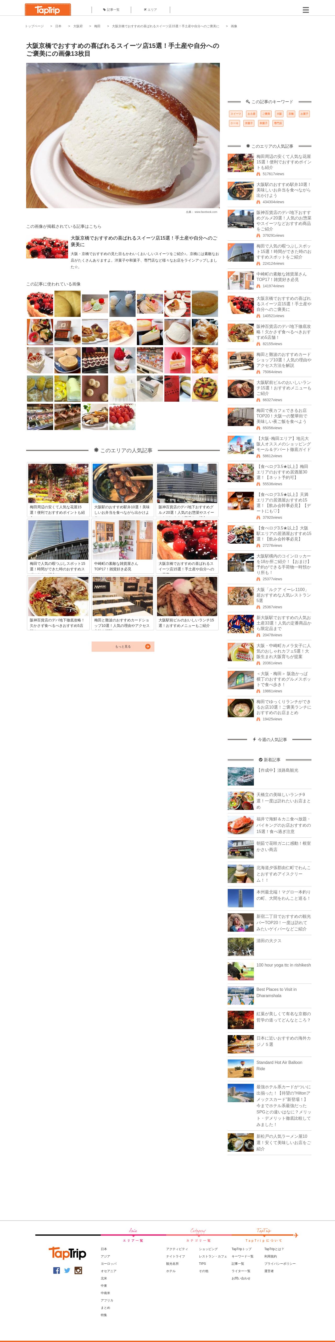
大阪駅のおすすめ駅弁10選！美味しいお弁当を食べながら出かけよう (283, 190)
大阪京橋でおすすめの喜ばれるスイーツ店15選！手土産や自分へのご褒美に (165, 26)
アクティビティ (177, 1249)
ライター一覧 (241, 1271)
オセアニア (108, 1271)
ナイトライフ (175, 1256)
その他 (203, 1271)
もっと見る (123, 646)
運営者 (269, 1271)
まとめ (105, 1308)
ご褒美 (266, 113)
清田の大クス (269, 940)
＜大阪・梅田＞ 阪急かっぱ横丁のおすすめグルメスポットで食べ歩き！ (283, 679)
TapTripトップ (242, 1249)
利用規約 (270, 1256)
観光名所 (172, 1264)
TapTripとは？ (274, 1249)
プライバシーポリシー (280, 1264)
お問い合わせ (241, 1278)
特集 (104, 1315)
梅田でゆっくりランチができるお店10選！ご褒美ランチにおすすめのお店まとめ (283, 707)
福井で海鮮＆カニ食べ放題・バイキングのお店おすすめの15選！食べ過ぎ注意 (283, 825)
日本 (58, 26)
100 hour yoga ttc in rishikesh (283, 965)
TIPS (202, 1264)
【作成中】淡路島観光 (277, 770)
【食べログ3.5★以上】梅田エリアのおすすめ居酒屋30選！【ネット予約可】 (282, 472)
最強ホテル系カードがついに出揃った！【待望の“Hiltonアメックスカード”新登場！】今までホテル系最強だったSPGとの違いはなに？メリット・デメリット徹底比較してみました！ (283, 1106)
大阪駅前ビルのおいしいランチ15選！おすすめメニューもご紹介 (283, 388)
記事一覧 (111, 10)
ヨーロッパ (108, 1264)
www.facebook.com (206, 212)
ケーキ (234, 123)
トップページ (34, 26)
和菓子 (263, 123)
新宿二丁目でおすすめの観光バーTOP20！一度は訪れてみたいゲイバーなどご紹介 (283, 922)
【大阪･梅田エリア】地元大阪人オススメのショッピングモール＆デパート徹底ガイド (283, 444)
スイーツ (236, 113)
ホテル (171, 1271)
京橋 (291, 113)
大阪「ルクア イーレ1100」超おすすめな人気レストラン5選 (283, 595)
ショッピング (208, 1249)
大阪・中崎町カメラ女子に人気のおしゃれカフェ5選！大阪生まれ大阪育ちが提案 (283, 651)
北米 (104, 1278)
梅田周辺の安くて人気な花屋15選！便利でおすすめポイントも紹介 (283, 162)
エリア (150, 10)
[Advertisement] (269, 67)
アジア (105, 1256)
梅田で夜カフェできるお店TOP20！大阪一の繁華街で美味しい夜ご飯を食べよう (281, 416)
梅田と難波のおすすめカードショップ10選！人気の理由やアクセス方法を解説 (283, 360)
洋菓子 (249, 123)
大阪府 (78, 26)
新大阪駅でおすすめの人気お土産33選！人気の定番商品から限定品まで (283, 623)
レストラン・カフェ (213, 1256)
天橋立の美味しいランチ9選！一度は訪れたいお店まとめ (283, 800)
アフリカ (107, 1300)
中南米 (105, 1293)
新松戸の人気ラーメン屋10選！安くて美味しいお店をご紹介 (283, 1142)
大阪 (279, 113)
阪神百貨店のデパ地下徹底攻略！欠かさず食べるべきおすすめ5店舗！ (283, 332)
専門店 (278, 123)
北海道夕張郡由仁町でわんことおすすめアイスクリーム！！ (283, 873)
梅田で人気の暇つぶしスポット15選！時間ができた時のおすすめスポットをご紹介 (283, 251)
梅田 (97, 26)
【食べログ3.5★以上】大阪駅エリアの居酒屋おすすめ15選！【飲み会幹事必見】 (283, 533)
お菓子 (304, 113)
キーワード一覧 (243, 1256)
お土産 (251, 113)
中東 (104, 1286)
